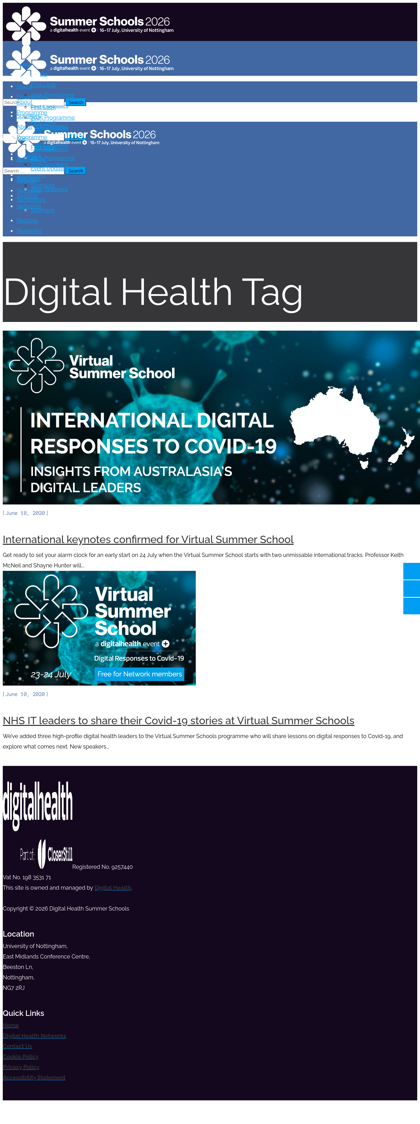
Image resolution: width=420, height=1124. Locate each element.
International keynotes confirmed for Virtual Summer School (148, 539)
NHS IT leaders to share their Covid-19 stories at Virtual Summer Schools (178, 720)
